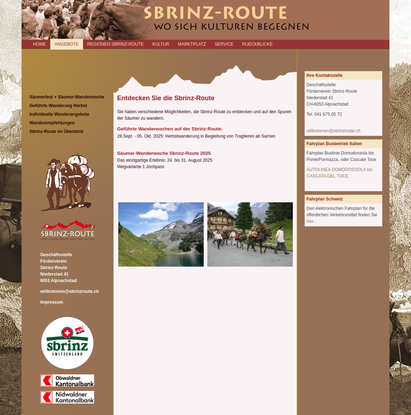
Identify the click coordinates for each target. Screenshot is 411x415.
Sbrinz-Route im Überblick (56, 131)
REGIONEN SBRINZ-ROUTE (115, 44)
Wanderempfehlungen (52, 122)
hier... (311, 221)
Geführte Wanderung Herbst (58, 105)
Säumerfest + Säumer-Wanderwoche (66, 97)
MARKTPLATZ (192, 44)
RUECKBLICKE (257, 44)
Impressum (51, 302)
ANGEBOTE (67, 44)
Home (39, 44)
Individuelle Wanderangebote (59, 114)
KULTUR (160, 44)
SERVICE (224, 44)
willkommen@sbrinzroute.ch (69, 291)
